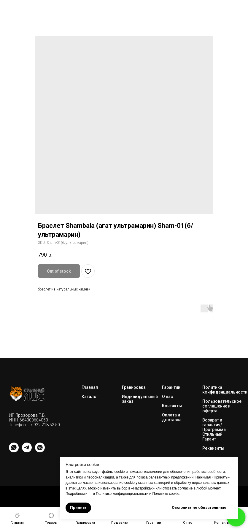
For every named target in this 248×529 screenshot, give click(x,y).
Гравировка (134, 387)
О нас (167, 396)
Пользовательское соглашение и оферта (221, 406)
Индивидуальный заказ (140, 399)
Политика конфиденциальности (224, 389)
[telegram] (27, 450)
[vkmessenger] (40, 450)
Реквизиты (213, 448)
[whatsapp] (14, 450)
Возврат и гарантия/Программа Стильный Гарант (214, 429)
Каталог (90, 396)
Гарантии (171, 387)
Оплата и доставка (172, 417)
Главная (90, 387)
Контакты (172, 405)
